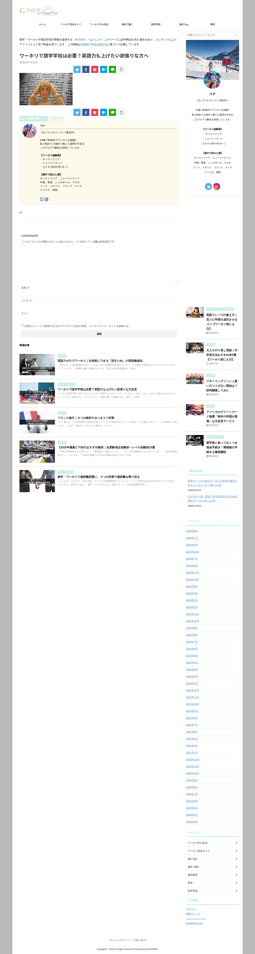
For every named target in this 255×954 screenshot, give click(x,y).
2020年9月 (192, 780)
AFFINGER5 (152, 949)
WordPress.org (194, 923)
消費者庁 (86, 44)
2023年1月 (192, 607)
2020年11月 (192, 766)
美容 (212, 24)
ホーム (42, 24)
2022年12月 (192, 614)
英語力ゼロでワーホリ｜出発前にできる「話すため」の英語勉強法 (100, 360)
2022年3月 (192, 669)
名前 (25, 287)
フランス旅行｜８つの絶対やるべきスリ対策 (86, 417)
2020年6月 (192, 801)
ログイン (191, 908)
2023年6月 (192, 586)
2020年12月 (192, 759)
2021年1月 (192, 752)
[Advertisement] (212, 250)
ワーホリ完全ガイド (70, 24)
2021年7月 (192, 724)
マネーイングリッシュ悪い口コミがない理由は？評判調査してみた (221, 386)
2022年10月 (192, 621)
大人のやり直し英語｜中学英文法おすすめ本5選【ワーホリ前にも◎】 (221, 355)
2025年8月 (192, 531)
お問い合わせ (140, 940)
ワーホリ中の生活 (99, 24)
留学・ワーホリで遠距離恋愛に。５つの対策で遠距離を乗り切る (99, 476)
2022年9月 (192, 628)
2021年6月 (192, 731)
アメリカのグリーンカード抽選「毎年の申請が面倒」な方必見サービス (221, 416)
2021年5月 (192, 738)
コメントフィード (196, 918)
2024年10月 (192, 551)
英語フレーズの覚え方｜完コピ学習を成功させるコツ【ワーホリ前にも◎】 (212, 482)
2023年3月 (192, 593)
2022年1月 (192, 683)
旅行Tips (184, 24)
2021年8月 (192, 718)
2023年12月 (192, 572)
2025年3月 (192, 544)
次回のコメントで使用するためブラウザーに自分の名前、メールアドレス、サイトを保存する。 (77, 326)
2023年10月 (192, 579)
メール (26, 300)
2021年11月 (192, 697)
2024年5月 (192, 565)
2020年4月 (192, 814)
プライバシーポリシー (118, 940)
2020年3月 (192, 821)
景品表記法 (100, 44)
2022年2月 (192, 676)
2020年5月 (192, 808)
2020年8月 (192, 787)
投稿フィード (193, 913)
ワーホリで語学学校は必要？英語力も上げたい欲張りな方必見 (97, 389)
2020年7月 (192, 794)
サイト (25, 313)
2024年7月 (192, 558)
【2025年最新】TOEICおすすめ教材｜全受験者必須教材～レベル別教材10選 (106, 447)
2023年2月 (192, 600)
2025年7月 (192, 538)
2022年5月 (192, 655)
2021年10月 (192, 704)
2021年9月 (192, 711)
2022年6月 (192, 648)
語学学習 (155, 24)
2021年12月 (192, 690)
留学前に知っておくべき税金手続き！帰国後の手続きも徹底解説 (221, 447)
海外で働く (127, 24)
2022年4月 (192, 662)
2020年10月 (192, 773)
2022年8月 (192, 634)
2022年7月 (192, 641)
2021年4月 (192, 745)
